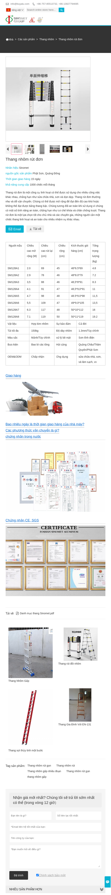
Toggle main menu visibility (101, 17)
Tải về (35, 228)
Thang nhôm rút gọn (39, 765)
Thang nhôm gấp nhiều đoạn (44, 771)
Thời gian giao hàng (18, 178)
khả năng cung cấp (18, 184)
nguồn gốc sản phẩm (19, 173)
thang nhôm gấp (36, 776)
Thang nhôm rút (65, 765)
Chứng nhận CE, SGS (22, 520)
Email (14, 229)
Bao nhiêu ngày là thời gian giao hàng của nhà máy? (45, 424)
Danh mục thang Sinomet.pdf (35, 613)
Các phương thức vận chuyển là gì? (32, 430)
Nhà (9, 39)
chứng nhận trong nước (23, 436)
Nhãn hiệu (12, 167)
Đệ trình (18, 875)
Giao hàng (13, 375)
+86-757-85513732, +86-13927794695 (57, 3)
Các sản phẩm (26, 39)
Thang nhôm (46, 39)
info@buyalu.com (19, 3)
